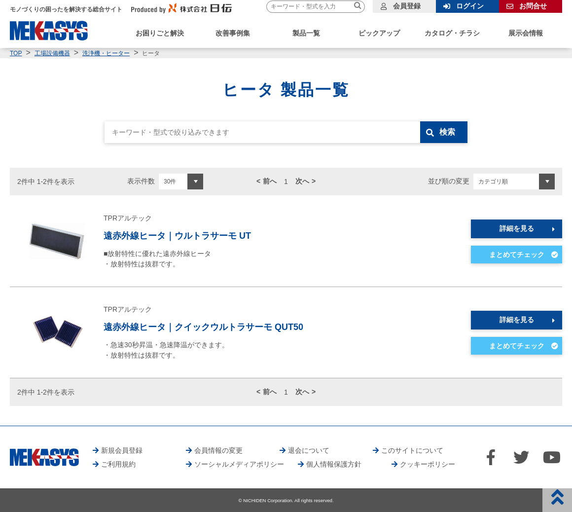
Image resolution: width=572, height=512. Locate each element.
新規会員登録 (122, 450)
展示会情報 (525, 33)
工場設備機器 (52, 53)
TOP (16, 53)
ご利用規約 (118, 464)
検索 (447, 132)
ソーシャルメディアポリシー (239, 464)
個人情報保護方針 (333, 464)
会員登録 (407, 6)
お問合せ (533, 6)
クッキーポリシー (427, 464)
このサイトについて (412, 450)
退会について (308, 450)
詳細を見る (517, 228)
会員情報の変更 (218, 450)
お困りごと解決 (160, 33)
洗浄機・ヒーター (106, 53)
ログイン (470, 6)
